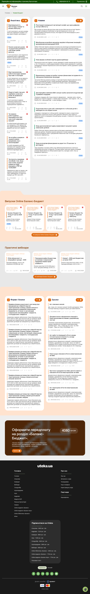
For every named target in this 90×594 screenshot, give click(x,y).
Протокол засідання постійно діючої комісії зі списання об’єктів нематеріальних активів (65, 371)
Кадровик (17, 496)
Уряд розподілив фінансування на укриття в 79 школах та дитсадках (56, 144)
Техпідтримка (65, 482)
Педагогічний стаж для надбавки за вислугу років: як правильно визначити (16, 95)
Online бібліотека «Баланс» (22, 513)
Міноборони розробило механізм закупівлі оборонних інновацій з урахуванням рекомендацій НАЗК (58, 43)
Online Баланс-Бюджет (12, 207)
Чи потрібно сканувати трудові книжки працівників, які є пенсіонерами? (16, 140)
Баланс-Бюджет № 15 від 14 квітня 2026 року (35, 215)
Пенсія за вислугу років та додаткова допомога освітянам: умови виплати (16, 50)
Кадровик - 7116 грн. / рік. (39, 531)
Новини (16, 505)
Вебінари (17, 484)
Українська (42, 567)
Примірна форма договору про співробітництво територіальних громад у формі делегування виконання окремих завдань (25, 396)
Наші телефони (65, 484)
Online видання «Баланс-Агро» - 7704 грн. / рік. (45, 557)
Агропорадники (18, 490)
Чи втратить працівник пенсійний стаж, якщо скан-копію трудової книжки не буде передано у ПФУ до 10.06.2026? (16, 163)
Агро (15, 493)
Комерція (17, 482)
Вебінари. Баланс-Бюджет (12, 253)
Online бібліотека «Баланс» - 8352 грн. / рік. (44, 551)
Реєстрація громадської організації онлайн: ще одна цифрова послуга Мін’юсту (57, 26)
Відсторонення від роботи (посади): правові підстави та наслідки (17, 74)
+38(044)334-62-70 (64, 1)
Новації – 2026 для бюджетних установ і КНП (73, 259)
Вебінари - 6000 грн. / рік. (39, 547)
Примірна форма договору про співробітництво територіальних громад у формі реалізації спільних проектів (25, 377)
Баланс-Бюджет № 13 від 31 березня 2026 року (76, 215)
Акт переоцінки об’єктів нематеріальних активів (64, 388)
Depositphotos (65, 497)
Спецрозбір (17, 487)
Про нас (63, 476)
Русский (50, 567)
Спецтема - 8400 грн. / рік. (39, 528)
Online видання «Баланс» (21, 507)
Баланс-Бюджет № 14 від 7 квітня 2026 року (55, 215)
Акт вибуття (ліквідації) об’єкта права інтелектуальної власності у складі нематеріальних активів (63, 337)
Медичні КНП (18, 499)
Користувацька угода (67, 487)
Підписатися (81, 1)
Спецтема (17, 479)
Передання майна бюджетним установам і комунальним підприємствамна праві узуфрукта (45, 261)
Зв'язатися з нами (66, 479)
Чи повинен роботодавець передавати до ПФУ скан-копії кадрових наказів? (15, 118)
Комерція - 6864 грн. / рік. (39, 534)
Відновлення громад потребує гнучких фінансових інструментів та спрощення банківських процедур (59, 76)
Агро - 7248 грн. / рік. (38, 538)
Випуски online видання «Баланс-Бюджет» (12, 209)
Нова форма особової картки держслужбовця (52, 60)
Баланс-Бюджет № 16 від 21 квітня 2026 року (15, 215)
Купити (16, 450)
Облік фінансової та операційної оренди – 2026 (17, 259)
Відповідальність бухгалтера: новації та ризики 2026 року (16, 27)
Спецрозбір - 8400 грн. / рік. (39, 541)
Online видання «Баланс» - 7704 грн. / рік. (43, 554)
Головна (16, 476)
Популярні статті (36, 560)
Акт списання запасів (57, 304)
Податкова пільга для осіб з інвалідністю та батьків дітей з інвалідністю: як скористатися (56, 109)
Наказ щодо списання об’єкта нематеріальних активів (66, 354)
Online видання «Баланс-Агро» (23, 510)
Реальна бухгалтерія (20, 502)
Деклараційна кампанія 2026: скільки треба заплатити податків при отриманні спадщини (59, 93)
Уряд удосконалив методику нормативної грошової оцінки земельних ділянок (56, 126)
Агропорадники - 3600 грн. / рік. (40, 544)
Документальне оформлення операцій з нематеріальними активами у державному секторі (64, 318)
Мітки (15, 516)
